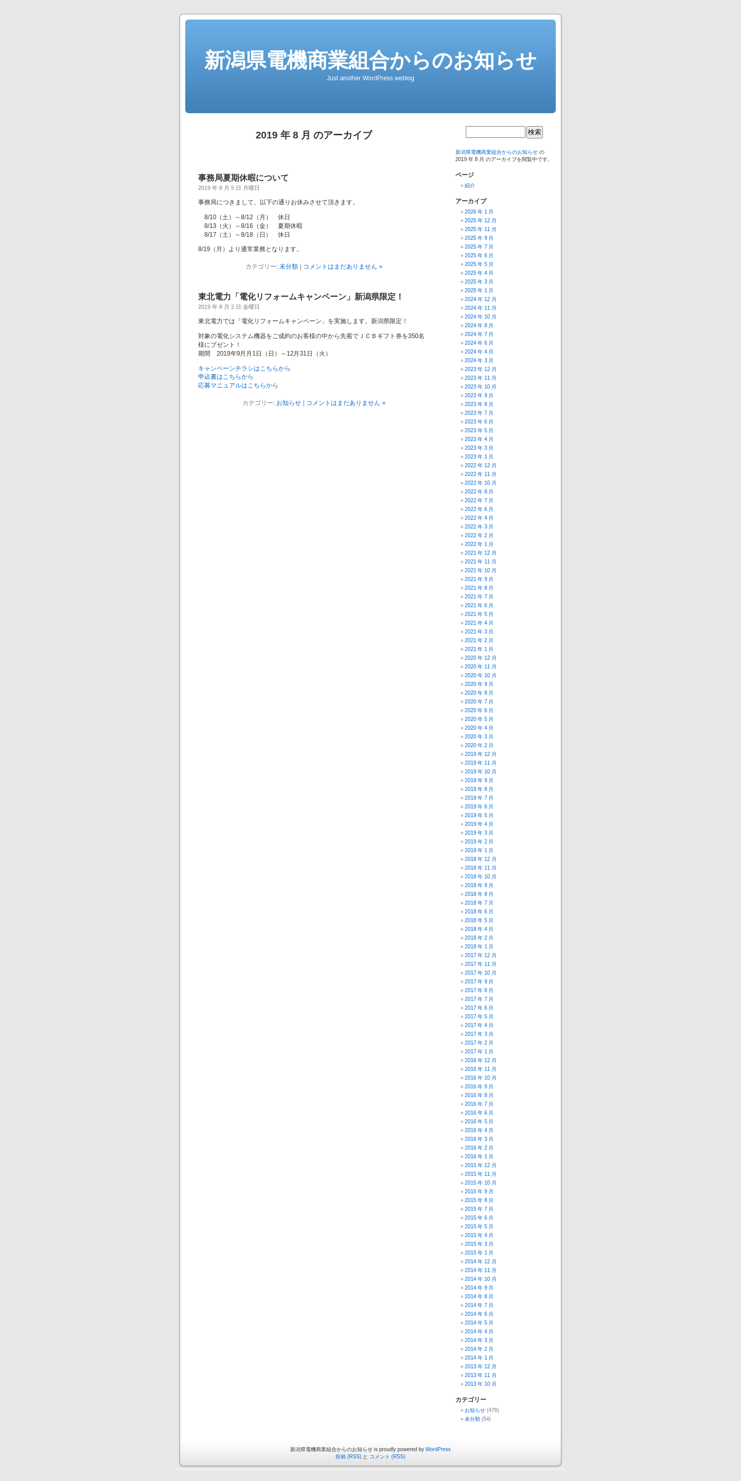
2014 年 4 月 (479, 1331)
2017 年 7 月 (479, 999)
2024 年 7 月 (479, 334)
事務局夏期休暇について (243, 177)
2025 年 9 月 (479, 238)
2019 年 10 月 (481, 771)
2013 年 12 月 (481, 1366)
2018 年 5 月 (479, 920)
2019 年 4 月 (479, 824)
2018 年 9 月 (479, 885)
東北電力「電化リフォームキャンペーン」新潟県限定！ (301, 296)
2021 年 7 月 (479, 597)
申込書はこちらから (226, 376)
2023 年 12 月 (481, 369)
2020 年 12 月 (481, 658)
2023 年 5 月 (479, 430)
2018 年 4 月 (479, 929)
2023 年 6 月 (479, 422)
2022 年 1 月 (479, 544)
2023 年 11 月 (481, 378)
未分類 (288, 266)
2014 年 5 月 (479, 1323)
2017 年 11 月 (481, 964)
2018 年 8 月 (479, 894)
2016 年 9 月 (479, 1086)
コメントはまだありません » (342, 266)
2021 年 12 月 (481, 553)
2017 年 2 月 (479, 1043)
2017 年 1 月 (479, 1051)
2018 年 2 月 (479, 938)
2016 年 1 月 (479, 1156)
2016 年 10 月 (481, 1078)
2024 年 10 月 (481, 317)
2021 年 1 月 (479, 649)
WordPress (438, 1449)
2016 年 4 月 (479, 1130)
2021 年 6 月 (479, 605)
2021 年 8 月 (479, 588)
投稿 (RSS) (348, 1456)
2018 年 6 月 (479, 911)
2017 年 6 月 (479, 1008)
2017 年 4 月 (479, 1025)
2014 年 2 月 (479, 1349)
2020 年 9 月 (479, 684)
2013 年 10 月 (481, 1384)
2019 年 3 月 (479, 833)
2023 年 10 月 (481, 387)
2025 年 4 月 (479, 273)
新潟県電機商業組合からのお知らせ (370, 60)
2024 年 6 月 (479, 343)
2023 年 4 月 (479, 439)
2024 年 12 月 (481, 299)
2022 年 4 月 (479, 518)
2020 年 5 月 (479, 719)
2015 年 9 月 (479, 1191)
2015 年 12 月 (481, 1165)
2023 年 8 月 (479, 404)
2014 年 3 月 (479, 1340)
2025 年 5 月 (479, 264)
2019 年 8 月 (479, 789)
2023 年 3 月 (479, 448)
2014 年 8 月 (479, 1296)
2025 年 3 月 (479, 282)
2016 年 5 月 (479, 1121)
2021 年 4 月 (479, 623)
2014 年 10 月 (481, 1279)
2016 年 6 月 (479, 1113)
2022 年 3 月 (479, 527)
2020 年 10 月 (481, 675)
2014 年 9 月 (479, 1288)
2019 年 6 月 (479, 806)
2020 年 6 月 (479, 710)
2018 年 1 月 (479, 946)
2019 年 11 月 (481, 763)
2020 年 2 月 (479, 745)
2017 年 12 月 (481, 955)
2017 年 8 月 (479, 990)
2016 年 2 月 (479, 1148)
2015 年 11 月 (481, 1174)
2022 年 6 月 (479, 509)
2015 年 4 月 (479, 1235)
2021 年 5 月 (479, 614)
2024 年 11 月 (481, 308)
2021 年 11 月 (481, 562)
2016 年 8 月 (479, 1095)
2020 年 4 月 (479, 728)
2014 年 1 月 (479, 1358)
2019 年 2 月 (479, 841)
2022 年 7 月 (479, 500)
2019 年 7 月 (479, 798)
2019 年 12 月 (481, 754)
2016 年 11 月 (481, 1069)
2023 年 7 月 (479, 413)
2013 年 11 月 (481, 1375)
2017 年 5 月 (479, 1016)
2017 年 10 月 (481, 973)
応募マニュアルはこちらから (238, 385)
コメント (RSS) (387, 1456)
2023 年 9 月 (479, 395)
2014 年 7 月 (479, 1305)
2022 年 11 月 (481, 474)
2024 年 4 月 (479, 352)
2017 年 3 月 (479, 1034)
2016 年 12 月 (481, 1060)
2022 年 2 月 (479, 535)
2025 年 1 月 (479, 290)
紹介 (470, 185)
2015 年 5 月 (479, 1226)
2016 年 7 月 (479, 1104)
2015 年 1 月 (479, 1253)
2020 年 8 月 (479, 693)
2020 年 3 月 (479, 736)
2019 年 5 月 (479, 815)
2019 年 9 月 (479, 780)
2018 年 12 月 (481, 859)
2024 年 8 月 (479, 325)
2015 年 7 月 (479, 1209)
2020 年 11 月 (481, 666)
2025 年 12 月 (481, 220)
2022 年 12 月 (481, 465)
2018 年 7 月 (479, 903)
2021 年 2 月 (479, 640)
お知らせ (288, 403)
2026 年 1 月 (479, 212)
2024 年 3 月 (479, 360)
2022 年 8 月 (479, 492)
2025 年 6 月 (479, 255)
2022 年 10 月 (481, 483)
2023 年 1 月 (479, 457)
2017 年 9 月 (479, 981)
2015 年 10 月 (481, 1183)
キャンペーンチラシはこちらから (244, 368)
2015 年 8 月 (479, 1200)
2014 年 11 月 (481, 1270)
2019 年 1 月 (479, 850)
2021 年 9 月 (479, 579)
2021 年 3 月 (479, 631)
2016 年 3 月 (479, 1139)
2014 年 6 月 (479, 1314)
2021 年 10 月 (481, 570)
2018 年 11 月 (481, 868)
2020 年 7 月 (479, 701)
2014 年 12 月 (481, 1261)
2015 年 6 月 (479, 1218)
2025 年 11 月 (481, 229)
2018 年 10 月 (481, 876)
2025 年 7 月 (479, 247)
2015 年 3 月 (479, 1244)
